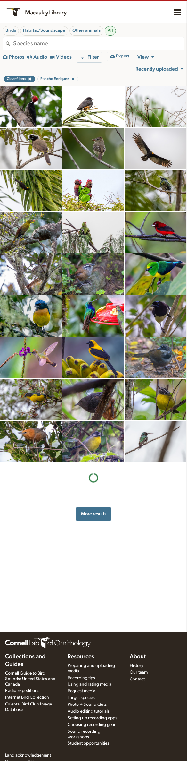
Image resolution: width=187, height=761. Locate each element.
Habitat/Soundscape (44, 30)
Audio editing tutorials (89, 711)
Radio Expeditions (22, 690)
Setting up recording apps (92, 718)
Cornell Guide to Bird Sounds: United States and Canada (30, 679)
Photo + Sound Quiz (87, 704)
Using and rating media (89, 684)
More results (93, 513)
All (110, 30)
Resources (81, 657)
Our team (139, 672)
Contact (137, 679)
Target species (81, 698)
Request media (81, 691)
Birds (10, 30)
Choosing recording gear (92, 724)
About (138, 657)
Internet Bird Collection (27, 697)
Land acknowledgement (28, 755)
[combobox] (98, 43)
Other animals (86, 30)
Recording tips (81, 678)
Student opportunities (88, 743)
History (136, 665)
